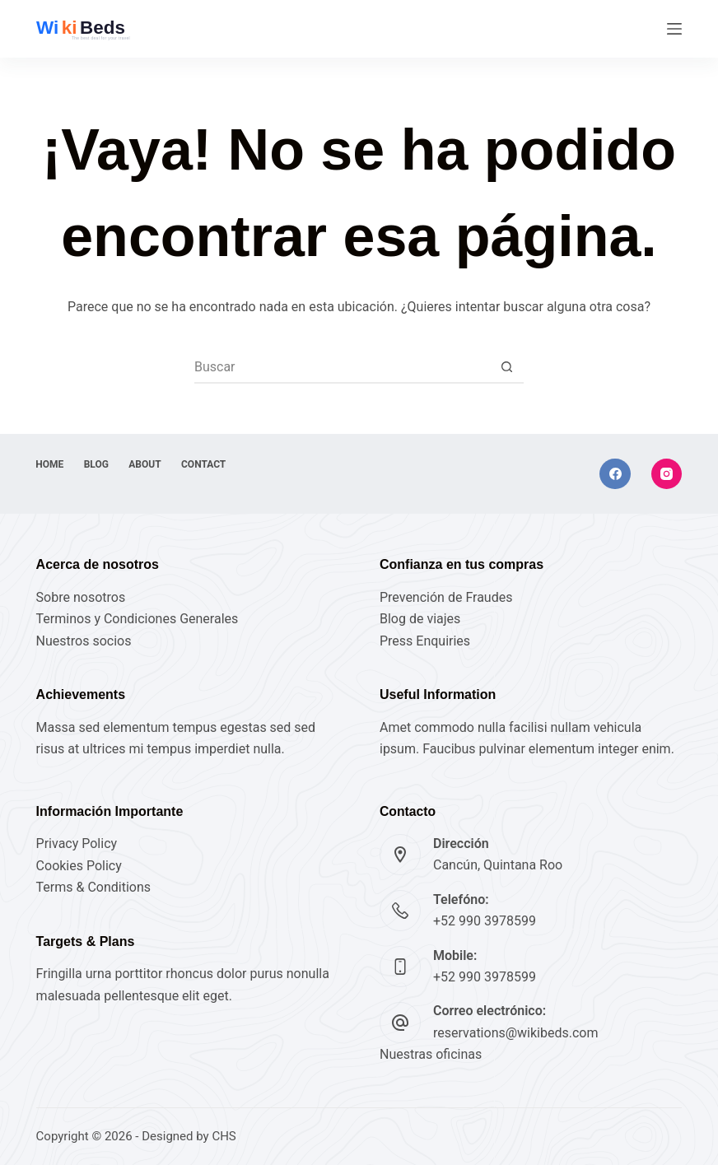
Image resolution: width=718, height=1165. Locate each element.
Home (50, 464)
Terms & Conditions (94, 887)
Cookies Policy (79, 866)
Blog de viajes (420, 619)
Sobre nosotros (81, 597)
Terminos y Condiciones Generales (137, 619)
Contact (205, 464)
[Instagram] (667, 474)
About (146, 464)
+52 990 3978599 (484, 921)
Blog (97, 464)
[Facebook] (615, 474)
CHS (223, 1136)
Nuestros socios (84, 641)
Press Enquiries (425, 641)
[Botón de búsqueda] (507, 366)
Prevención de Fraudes (446, 597)
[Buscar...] (342, 366)
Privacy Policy (77, 843)
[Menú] (674, 28)
